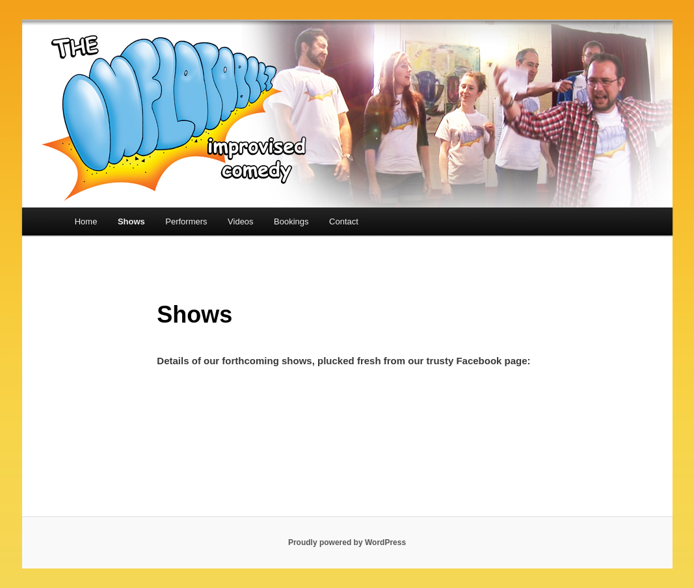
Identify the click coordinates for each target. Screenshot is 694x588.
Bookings (291, 221)
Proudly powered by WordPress (347, 542)
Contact (343, 221)
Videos (241, 221)
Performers (186, 221)
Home (86, 221)
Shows (131, 221)
